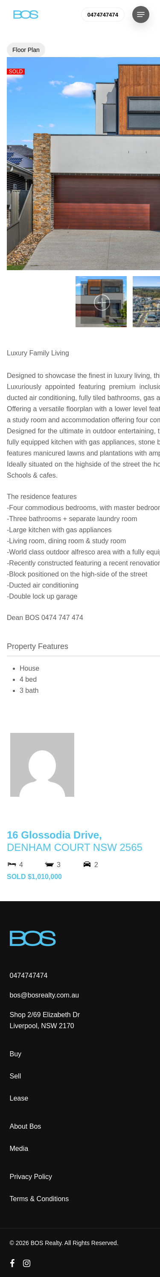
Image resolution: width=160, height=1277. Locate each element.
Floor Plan (26, 49)
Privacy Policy (31, 1176)
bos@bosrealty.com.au (44, 995)
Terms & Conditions (39, 1198)
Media (19, 1148)
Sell (15, 1076)
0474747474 (29, 975)
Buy (16, 1054)
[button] (140, 14)
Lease (19, 1098)
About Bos (25, 1126)
